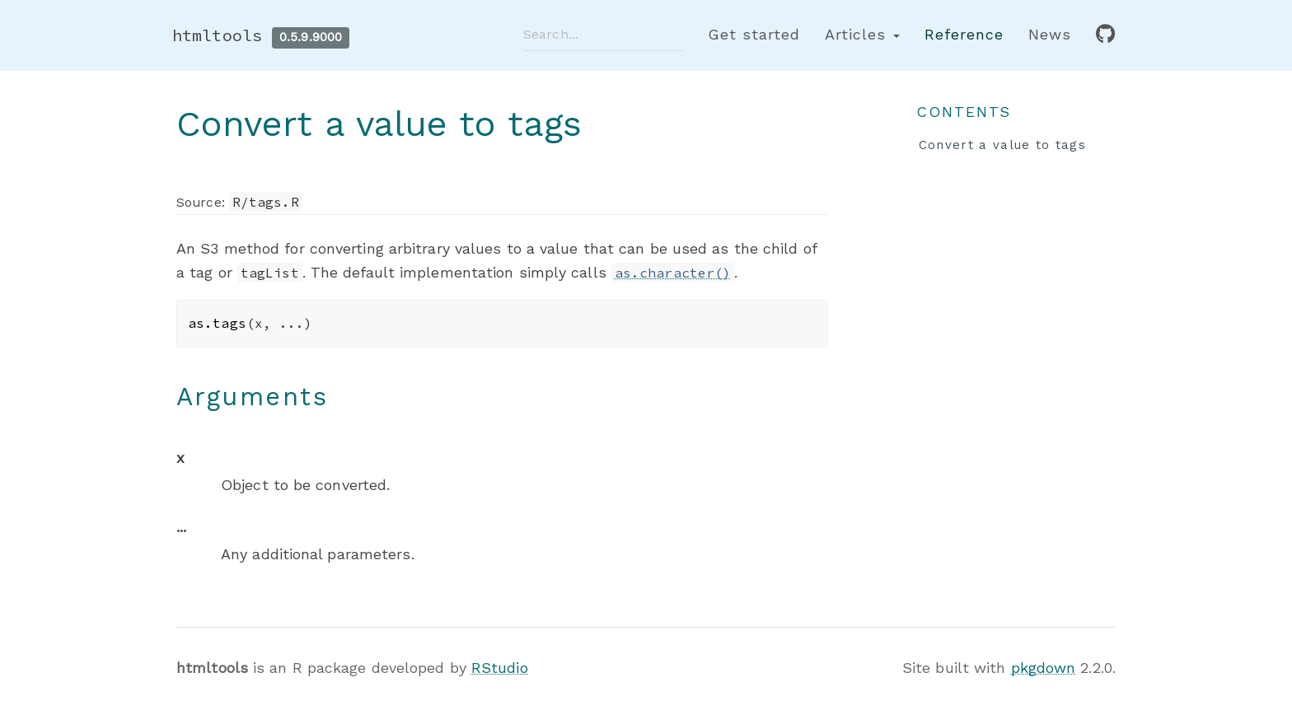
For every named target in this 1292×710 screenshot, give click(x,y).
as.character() (673, 272)
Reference (964, 34)
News (1049, 34)
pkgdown (1043, 667)
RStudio (499, 667)
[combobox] (603, 34)
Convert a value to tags (1003, 145)
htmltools (217, 35)
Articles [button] (862, 34)
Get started (754, 34)
